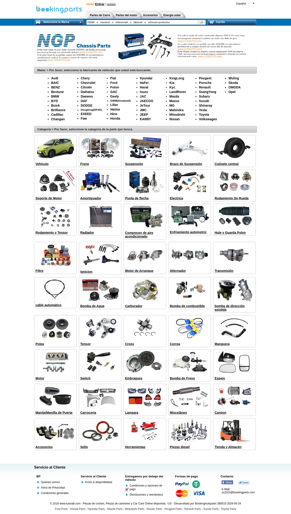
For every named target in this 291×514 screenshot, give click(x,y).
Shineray (205, 105)
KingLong (176, 78)
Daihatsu (87, 92)
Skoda (233, 83)
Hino (113, 114)
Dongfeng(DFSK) (91, 109)
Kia (171, 83)
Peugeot (205, 78)
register (111, 4)
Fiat (113, 78)
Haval (144, 87)
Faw (84, 118)
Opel (232, 92)
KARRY (145, 119)
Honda (115, 118)
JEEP (144, 114)
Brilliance (58, 110)
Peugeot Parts (173, 509)
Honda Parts (77, 509)
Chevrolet (88, 83)
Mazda (174, 96)
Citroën (86, 87)
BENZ (55, 87)
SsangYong (207, 92)
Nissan (174, 119)
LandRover (177, 92)
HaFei (144, 83)
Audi (54, 78)
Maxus (174, 101)
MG (172, 105)
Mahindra (176, 110)
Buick (55, 105)
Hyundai (146, 78)
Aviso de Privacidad (53, 487)
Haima (115, 109)
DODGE (86, 105)
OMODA (234, 87)
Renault (205, 87)
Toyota (204, 114)
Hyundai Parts (96, 509)
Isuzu (144, 92)
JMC (143, 110)
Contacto (227, 476)
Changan (58, 119)
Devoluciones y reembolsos (146, 494)
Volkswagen (208, 119)
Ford (113, 83)
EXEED (86, 114)
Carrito (217, 22)
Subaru (204, 96)
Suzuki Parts (210, 509)
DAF (84, 101)
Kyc (172, 87)
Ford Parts (61, 509)
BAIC (55, 83)
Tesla (203, 110)
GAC (113, 92)
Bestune (57, 92)
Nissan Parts (154, 509)
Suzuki (204, 101)
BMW (55, 96)
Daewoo (87, 96)
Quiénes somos (50, 482)
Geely (114, 96)
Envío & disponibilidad (98, 482)
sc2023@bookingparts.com (238, 492)
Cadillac (57, 114)
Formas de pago (186, 476)
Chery (85, 78)
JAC (143, 96)
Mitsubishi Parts (134, 509)
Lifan (114, 105)
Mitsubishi (177, 114)
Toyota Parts (228, 509)
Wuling (233, 78)
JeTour (145, 105)
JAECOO (146, 101)
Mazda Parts (115, 509)
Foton (114, 87)
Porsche (205, 83)
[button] (202, 22)
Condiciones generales (55, 493)
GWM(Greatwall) (120, 100)
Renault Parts (192, 509)
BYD (54, 101)
